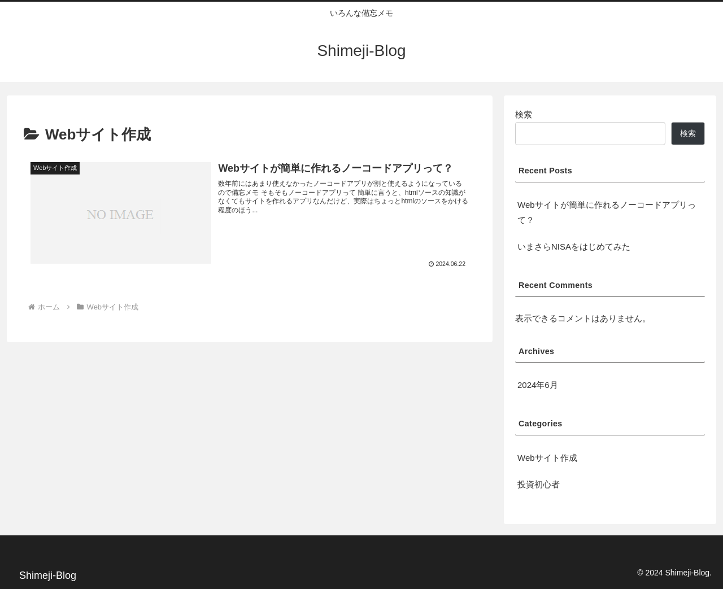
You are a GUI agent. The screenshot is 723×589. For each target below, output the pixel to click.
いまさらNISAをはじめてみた (573, 246)
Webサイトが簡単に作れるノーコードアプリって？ (606, 212)
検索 (523, 114)
